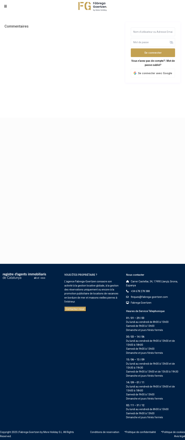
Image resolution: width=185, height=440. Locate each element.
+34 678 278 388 (140, 291)
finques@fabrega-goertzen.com (149, 296)
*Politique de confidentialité (140, 432)
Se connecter (153, 52)
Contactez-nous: (75, 309)
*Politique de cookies (173, 432)
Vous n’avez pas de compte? (148, 60)
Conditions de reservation (104, 432)
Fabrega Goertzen (141, 302)
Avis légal (179, 436)
